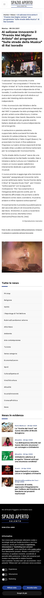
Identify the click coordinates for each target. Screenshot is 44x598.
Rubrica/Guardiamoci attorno (16, 320)
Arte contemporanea (12, 340)
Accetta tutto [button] (32, 588)
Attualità (7, 387)
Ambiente (8, 333)
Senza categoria (10, 354)
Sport (6, 367)
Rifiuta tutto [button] (12, 588)
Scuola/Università (11, 394)
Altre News (8, 327)
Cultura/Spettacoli (11, 374)
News (13, 15)
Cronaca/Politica (11, 400)
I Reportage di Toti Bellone (15, 313)
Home (6, 15)
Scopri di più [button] (22, 593)
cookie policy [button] (35, 549)
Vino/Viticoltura (10, 380)
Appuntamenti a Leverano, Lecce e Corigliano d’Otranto (28, 472)
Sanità (6, 307)
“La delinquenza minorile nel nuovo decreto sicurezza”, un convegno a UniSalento (28, 445)
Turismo (7, 347)
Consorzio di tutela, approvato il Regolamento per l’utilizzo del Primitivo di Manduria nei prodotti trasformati (27, 489)
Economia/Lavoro (11, 360)
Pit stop (7, 293)
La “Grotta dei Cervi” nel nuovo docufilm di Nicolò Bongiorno (26, 430)
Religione (8, 300)
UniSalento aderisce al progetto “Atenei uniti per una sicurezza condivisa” (27, 459)
